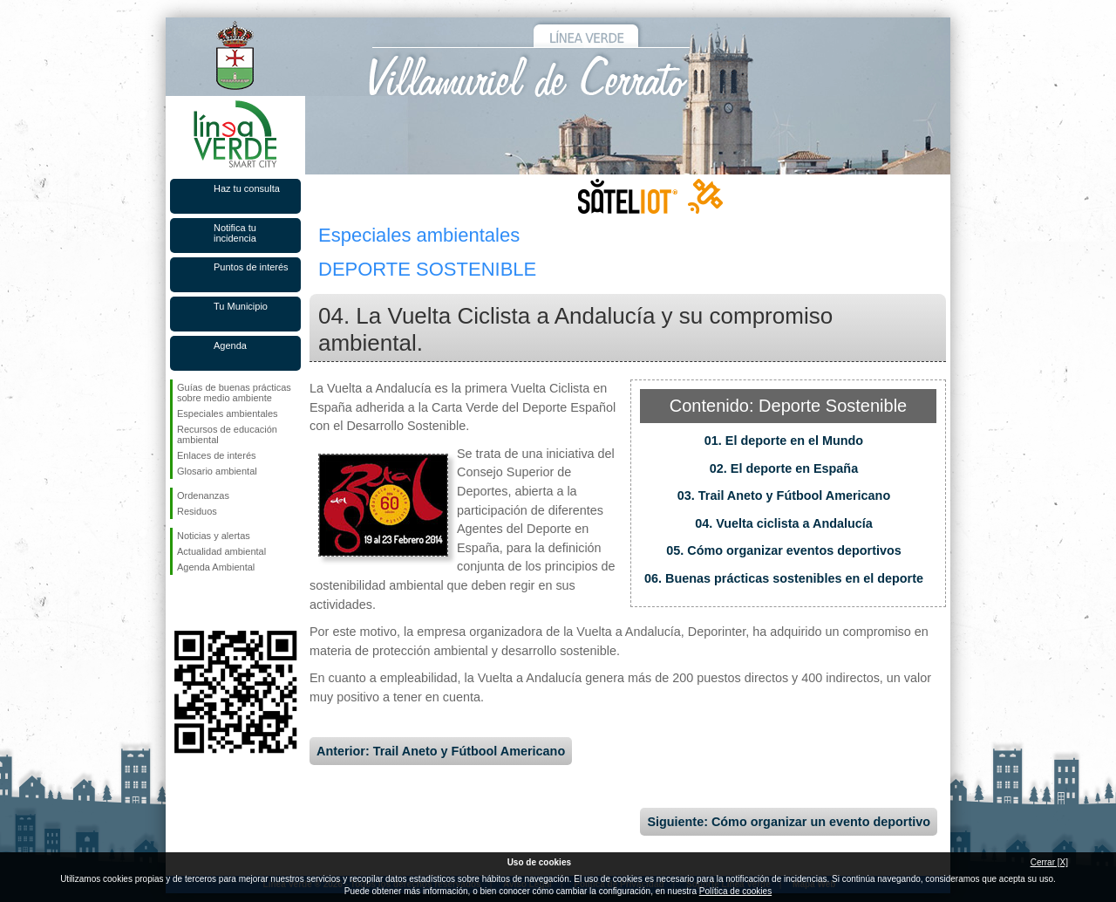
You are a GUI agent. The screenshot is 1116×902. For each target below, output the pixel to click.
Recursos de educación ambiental (227, 434)
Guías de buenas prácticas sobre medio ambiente (234, 392)
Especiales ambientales (227, 413)
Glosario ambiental (217, 471)
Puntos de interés (251, 267)
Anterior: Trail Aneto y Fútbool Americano (440, 751)
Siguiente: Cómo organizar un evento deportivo (788, 822)
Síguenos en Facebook (180, 602)
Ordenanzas (203, 495)
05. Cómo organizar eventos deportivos (784, 550)
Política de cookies (735, 891)
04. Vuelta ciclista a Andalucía (784, 523)
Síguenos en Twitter (209, 602)
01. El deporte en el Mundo (783, 441)
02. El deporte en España (784, 468)
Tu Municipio (241, 306)
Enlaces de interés (216, 455)
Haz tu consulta (247, 188)
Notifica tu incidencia (235, 232)
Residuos (197, 511)
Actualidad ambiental (221, 551)
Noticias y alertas (213, 535)
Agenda (230, 345)
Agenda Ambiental (216, 567)
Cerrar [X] (1049, 862)
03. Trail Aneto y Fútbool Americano (783, 495)
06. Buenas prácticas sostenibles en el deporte (783, 578)
